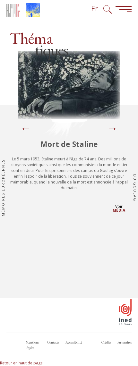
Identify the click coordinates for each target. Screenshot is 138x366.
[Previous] (26, 129)
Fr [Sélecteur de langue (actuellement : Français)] (94, 8)
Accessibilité (73, 342)
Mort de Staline (69, 144)
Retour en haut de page (21, 363)
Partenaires (124, 342)
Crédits (106, 342)
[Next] (112, 129)
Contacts (53, 342)
